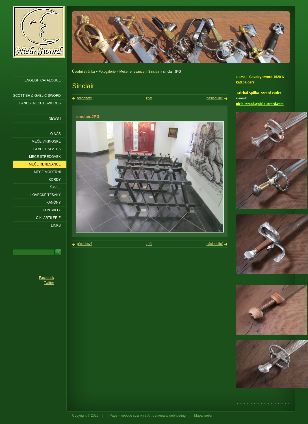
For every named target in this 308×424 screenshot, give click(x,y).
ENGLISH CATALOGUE (43, 80)
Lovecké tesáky (46, 195)
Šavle (55, 187)
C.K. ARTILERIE (48, 218)
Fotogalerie (107, 72)
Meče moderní (47, 172)
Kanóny (53, 203)
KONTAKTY (52, 210)
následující (215, 98)
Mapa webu (203, 415)
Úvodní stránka (83, 72)
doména (159, 415)
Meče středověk (45, 157)
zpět (149, 98)
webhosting (177, 415)
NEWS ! (55, 118)
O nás (55, 134)
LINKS (56, 225)
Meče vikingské (46, 141)
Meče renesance (131, 72)
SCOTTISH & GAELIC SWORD (37, 96)
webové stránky (132, 415)
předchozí (84, 98)
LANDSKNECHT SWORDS (40, 103)
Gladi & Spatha (47, 149)
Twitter (49, 283)
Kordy (55, 180)
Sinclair (153, 72)
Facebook (46, 278)
